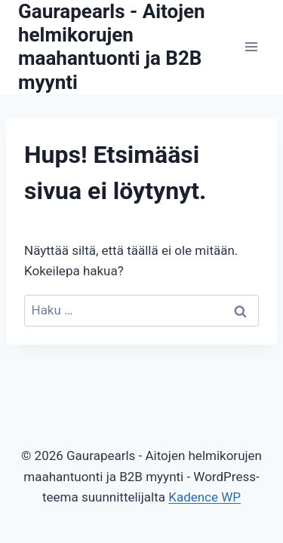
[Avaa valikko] (251, 47)
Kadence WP (204, 497)
